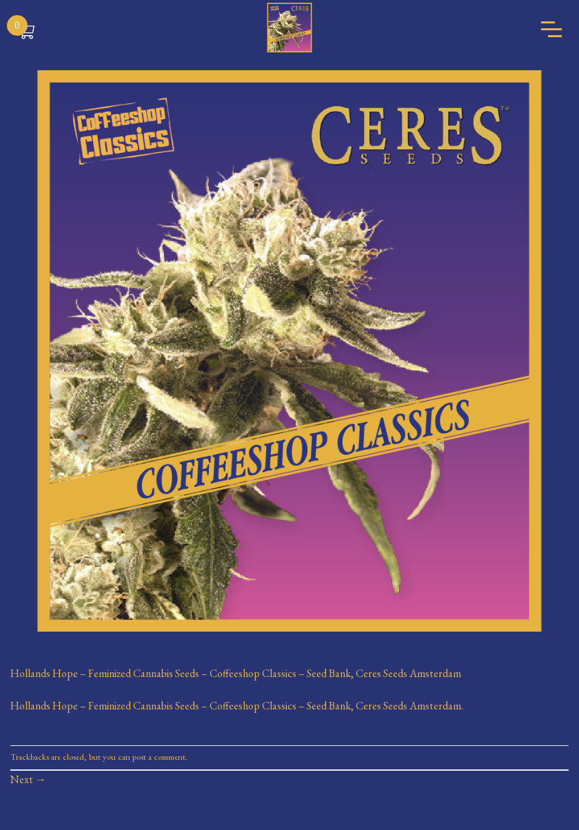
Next (28, 779)
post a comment (158, 756)
